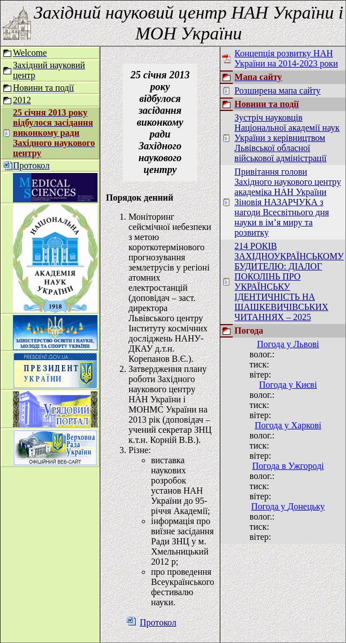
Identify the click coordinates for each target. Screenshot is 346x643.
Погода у (288, 344)
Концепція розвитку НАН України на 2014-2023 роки (286, 58)
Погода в (287, 466)
